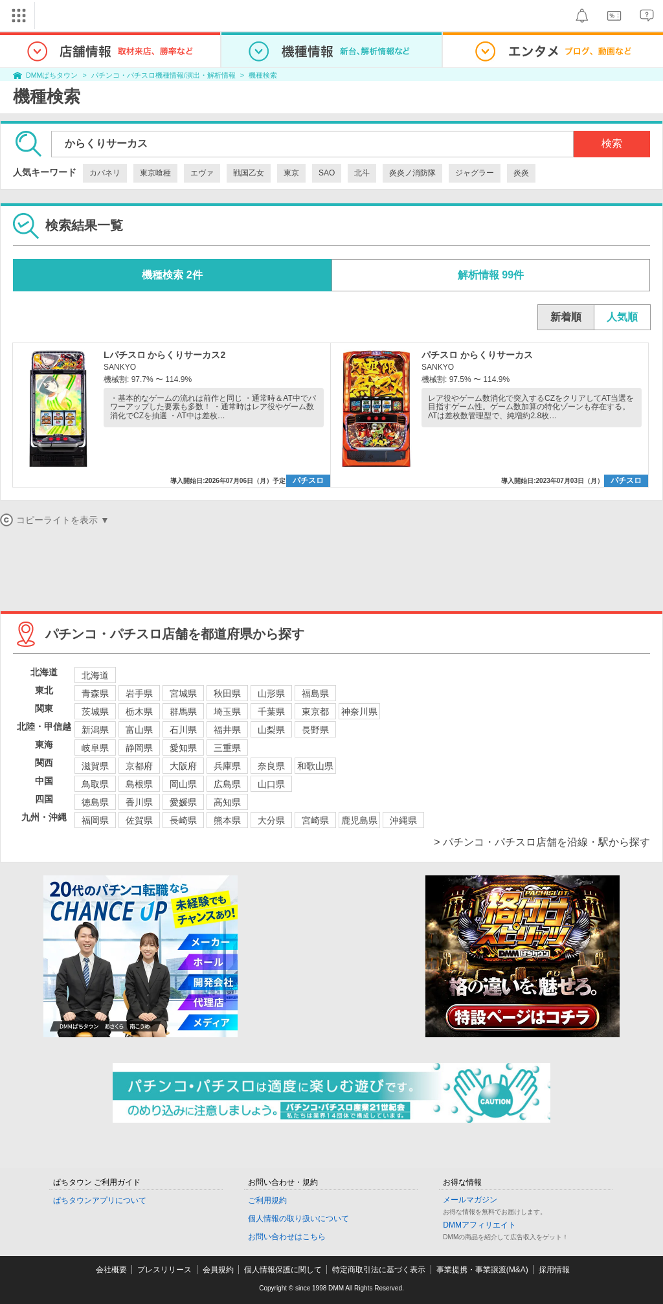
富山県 (139, 730)
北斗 (362, 172)
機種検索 (263, 75)
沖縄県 (403, 820)
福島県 (315, 693)
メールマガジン (470, 1199)
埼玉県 (227, 711)
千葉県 (271, 711)
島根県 (139, 784)
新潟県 (95, 730)
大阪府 (183, 766)
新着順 (565, 316)
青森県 (95, 693)
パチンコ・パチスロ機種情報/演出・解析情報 (163, 75)
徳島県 (95, 802)
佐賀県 (139, 820)
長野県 (315, 730)
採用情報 (554, 1269)
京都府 (139, 766)
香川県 (139, 802)
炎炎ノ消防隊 (412, 172)
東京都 (315, 711)
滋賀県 (95, 766)
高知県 (227, 802)
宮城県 (183, 693)
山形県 (271, 693)
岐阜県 (95, 748)
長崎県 (183, 820)
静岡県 (139, 748)
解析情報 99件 (491, 274)
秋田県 (227, 693)
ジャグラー (474, 172)
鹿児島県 (359, 820)
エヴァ (202, 172)
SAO (327, 172)
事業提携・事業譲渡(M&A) (482, 1269)
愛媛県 (183, 802)
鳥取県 (95, 784)
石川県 (183, 730)
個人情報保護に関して (283, 1269)
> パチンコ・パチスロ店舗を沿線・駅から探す (542, 842)
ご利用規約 (267, 1200)
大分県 (271, 820)
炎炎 (521, 172)
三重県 (227, 748)
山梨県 (271, 730)
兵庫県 (227, 766)
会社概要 (111, 1269)
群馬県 (183, 711)
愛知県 (183, 748)
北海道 (95, 675)
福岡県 (95, 820)
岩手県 (139, 693)
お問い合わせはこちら (287, 1236)
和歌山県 (315, 766)
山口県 (271, 784)
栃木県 (139, 711)
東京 (291, 172)
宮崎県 (315, 820)
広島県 (227, 784)
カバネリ (104, 172)
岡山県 (183, 784)
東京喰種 (155, 172)
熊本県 (227, 820)
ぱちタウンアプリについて (99, 1200)
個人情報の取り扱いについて (298, 1218)
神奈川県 (359, 711)
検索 (611, 143)
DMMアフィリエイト (479, 1225)
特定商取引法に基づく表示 (378, 1269)
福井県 (227, 730)
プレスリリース (164, 1269)
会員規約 (218, 1269)
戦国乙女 (248, 172)
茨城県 (95, 711)
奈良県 (271, 766)
